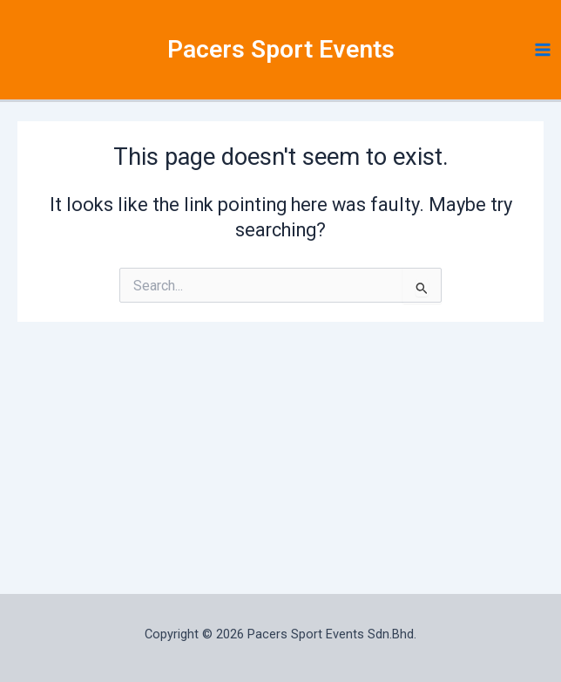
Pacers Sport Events (281, 54)
